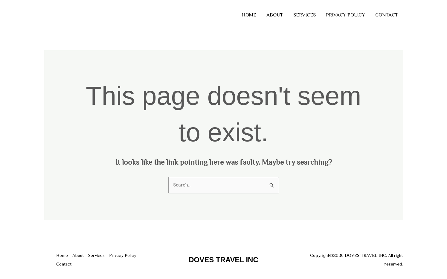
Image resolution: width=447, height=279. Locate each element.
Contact (386, 15)
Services (304, 15)
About (274, 15)
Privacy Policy (345, 15)
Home (249, 15)
